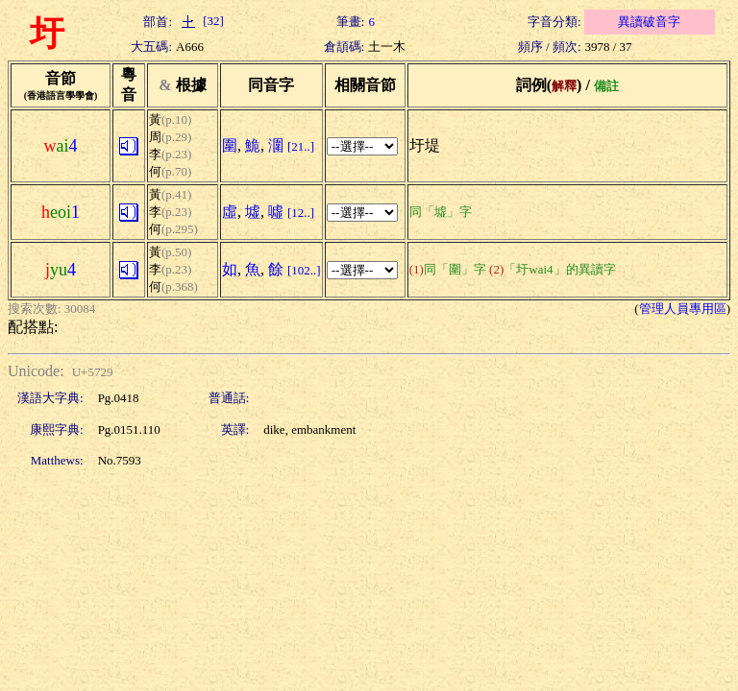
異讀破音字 (649, 21)
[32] (200, 20)
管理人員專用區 (682, 308)
